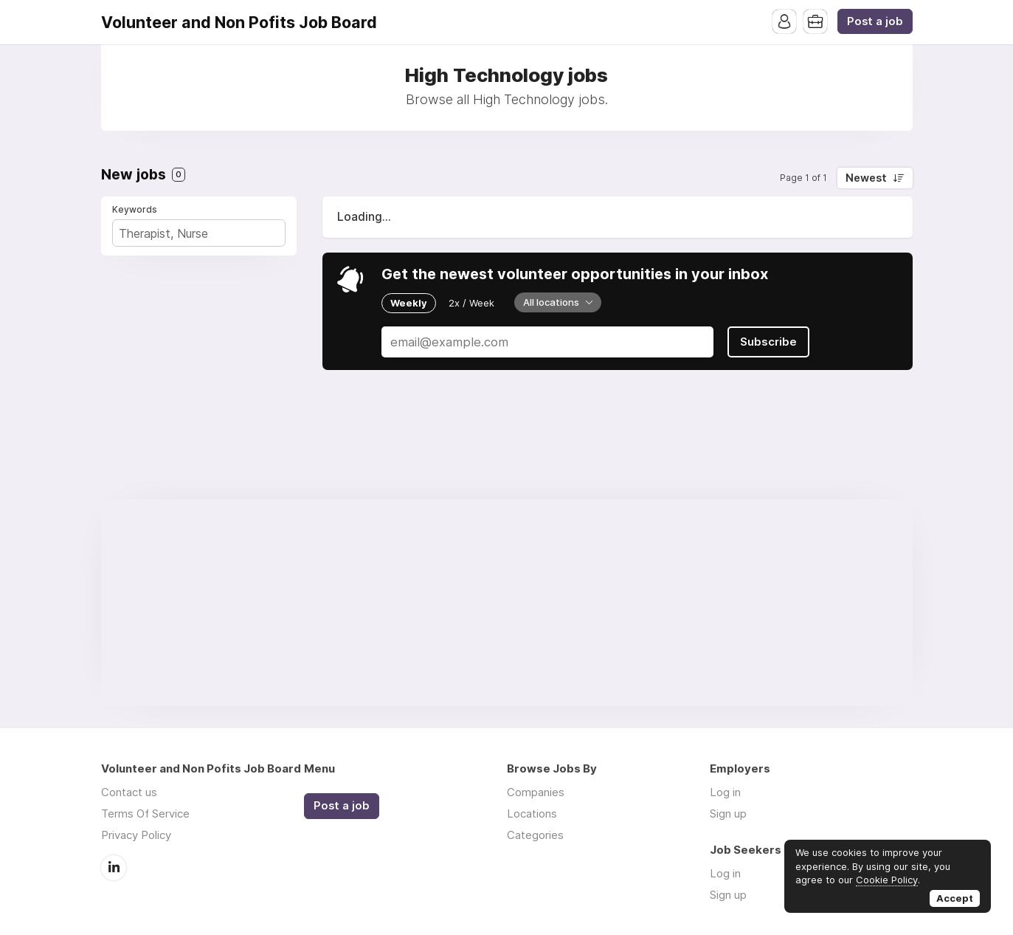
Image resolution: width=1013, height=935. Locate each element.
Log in (725, 792)
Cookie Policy (887, 880)
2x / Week (471, 303)
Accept (954, 898)
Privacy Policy (136, 835)
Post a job (875, 21)
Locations (532, 813)
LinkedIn (113, 867)
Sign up (728, 813)
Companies (535, 792)
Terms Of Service (145, 813)
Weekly (408, 303)
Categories (535, 835)
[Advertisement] (507, 602)
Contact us (129, 792)
